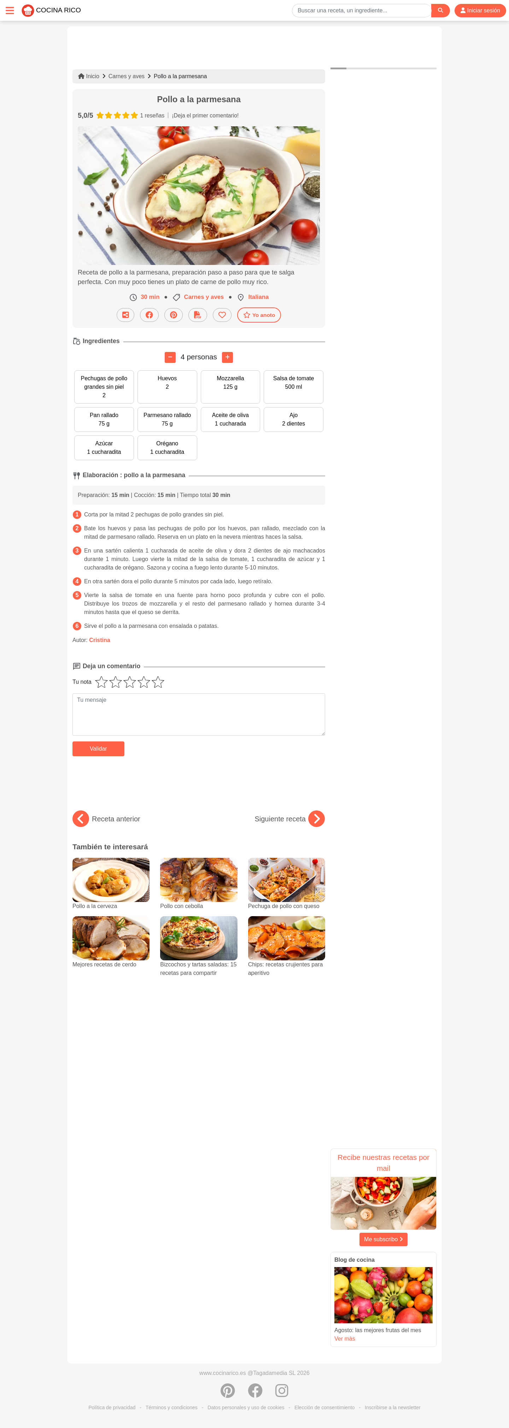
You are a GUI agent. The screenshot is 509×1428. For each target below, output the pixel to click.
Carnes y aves (127, 76)
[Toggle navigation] (10, 10)
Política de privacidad (111, 1407)
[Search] (440, 10)
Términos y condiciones (172, 1407)
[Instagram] (281, 1394)
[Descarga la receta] (197, 315)
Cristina (99, 640)
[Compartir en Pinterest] (173, 315)
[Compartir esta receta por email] (125, 315)
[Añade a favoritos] (222, 315)
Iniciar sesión (480, 10)
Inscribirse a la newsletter (393, 1407)
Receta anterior (106, 819)
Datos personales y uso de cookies (245, 1407)
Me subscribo (383, 1239)
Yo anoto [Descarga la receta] (259, 315)
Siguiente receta (290, 819)
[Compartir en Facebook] (149, 315)
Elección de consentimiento (324, 1407)
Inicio (88, 76)
